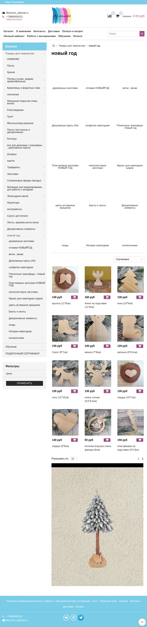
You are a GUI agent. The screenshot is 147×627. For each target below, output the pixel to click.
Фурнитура (13, 202)
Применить (24, 383)
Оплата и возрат (72, 31)
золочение (13, 94)
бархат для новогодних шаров (26, 298)
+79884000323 (14, 16)
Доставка (54, 31)
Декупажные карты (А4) (22, 260)
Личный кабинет (14, 36)
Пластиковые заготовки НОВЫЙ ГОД (27, 284)
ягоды (12, 325)
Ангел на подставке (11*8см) (96, 305)
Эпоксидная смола (17, 196)
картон (11, 160)
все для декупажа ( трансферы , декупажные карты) (24, 146)
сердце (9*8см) (60, 446)
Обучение (64, 36)
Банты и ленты (17, 311)
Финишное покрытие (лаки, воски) (22, 102)
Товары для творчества (72, 45)
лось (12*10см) (60, 397)
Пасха (10, 65)
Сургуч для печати (17, 216)
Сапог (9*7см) (60, 352)
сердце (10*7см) (126, 397)
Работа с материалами (41, 36)
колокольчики (16, 338)
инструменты (14, 209)
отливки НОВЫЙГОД (20, 247)
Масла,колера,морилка (20, 123)
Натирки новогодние (20, 331)
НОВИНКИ (13, 59)
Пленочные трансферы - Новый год (27, 275)
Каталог (9, 31)
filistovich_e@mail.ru (16, 13)
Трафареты (13, 167)
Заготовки (12, 174)
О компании (23, 31)
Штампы (12, 154)
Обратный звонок (14, 19)
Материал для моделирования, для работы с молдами (24, 188)
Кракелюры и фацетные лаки (23, 88)
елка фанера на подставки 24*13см (128, 448)
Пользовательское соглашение (72, 601)
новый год (13, 235)
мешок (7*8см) (93, 352)
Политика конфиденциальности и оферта (29, 601)
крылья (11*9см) (61, 303)
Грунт (10, 116)
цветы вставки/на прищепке (24, 305)
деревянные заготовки (21, 241)
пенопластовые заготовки (23, 292)
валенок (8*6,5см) (127, 352)
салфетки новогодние (21, 267)
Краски (11, 72)
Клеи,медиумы (15, 110)
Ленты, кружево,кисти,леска (23, 222)
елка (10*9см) (125, 303)
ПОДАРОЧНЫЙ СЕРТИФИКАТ (22, 353)
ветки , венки (16, 254)
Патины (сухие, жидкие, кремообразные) (20, 80)
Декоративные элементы (21, 229)
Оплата (77, 36)
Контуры (12, 138)
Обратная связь (108, 601)
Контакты (39, 31)
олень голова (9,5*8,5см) (92, 399)
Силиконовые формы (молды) (24, 180)
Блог (95, 601)
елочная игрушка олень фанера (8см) (98, 448)
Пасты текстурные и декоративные (18, 130)
